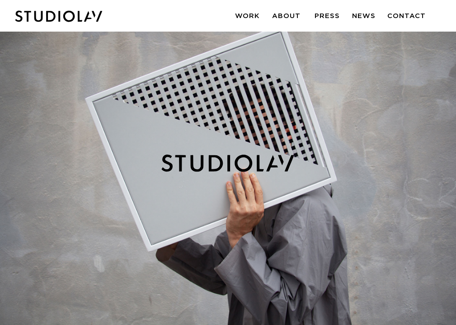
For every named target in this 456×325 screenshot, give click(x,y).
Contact (406, 15)
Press (327, 15)
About (286, 15)
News (364, 15)
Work (247, 15)
